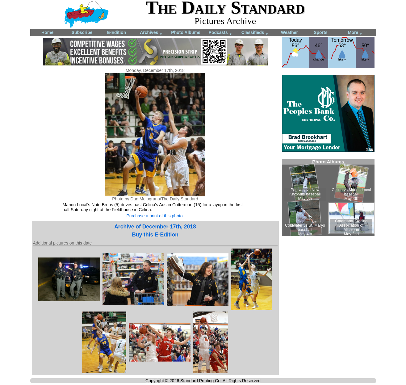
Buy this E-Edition (155, 235)
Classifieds (255, 33)
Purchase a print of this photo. (155, 215)
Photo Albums (185, 32)
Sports (320, 32)
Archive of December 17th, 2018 (155, 227)
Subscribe (82, 32)
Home (47, 32)
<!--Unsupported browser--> (328, 197)
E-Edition (116, 32)
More (355, 33)
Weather (289, 32)
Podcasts (220, 33)
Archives (151, 33)
